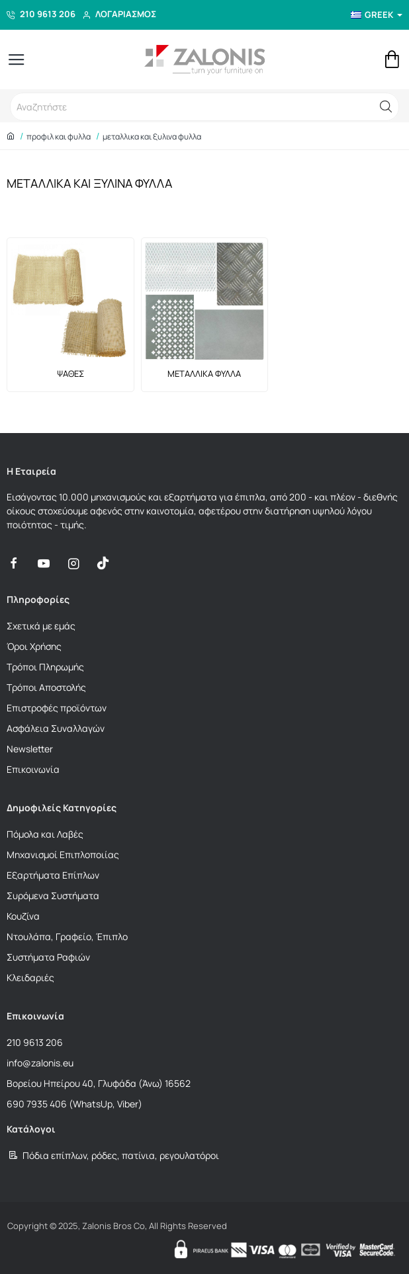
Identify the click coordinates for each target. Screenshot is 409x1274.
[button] (386, 106)
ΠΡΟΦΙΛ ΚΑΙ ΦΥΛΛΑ (58, 136)
